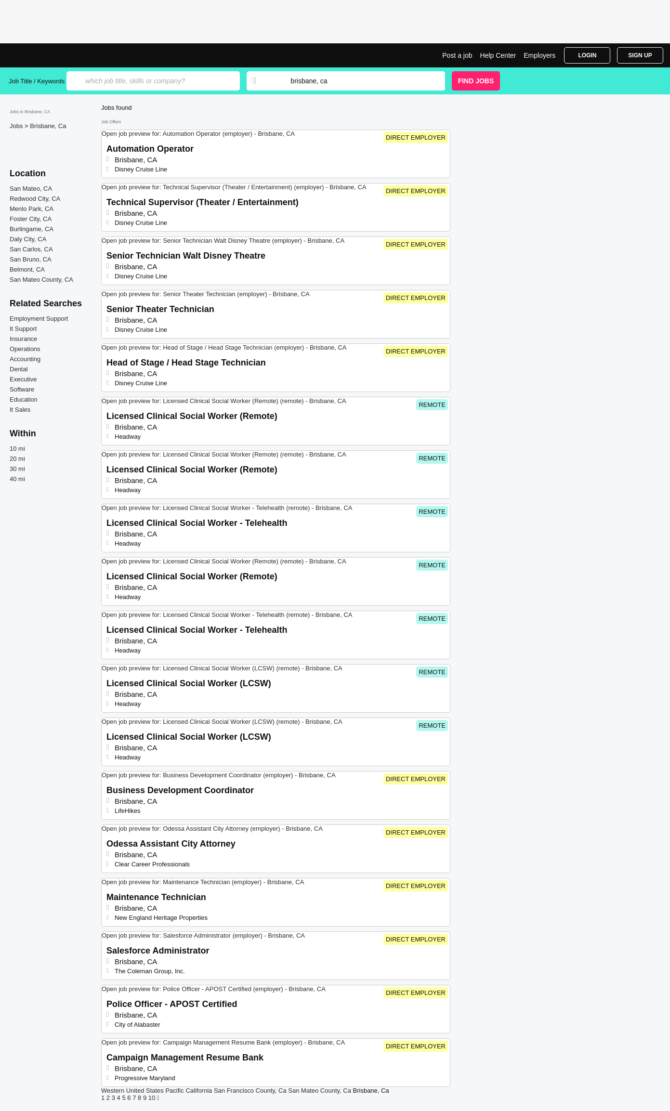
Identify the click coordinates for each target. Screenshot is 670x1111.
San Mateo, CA (31, 188)
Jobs (17, 126)
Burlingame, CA (31, 229)
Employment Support (39, 318)
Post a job (457, 55)
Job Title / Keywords (37, 81)
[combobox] (358, 81)
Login (587, 55)
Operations (25, 349)
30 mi (17, 468)
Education (24, 399)
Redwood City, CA (35, 198)
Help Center (498, 55)
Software (22, 389)
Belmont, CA (27, 269)
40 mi (17, 479)
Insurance (23, 338)
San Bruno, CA (31, 259)
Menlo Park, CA (31, 208)
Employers (539, 55)
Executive (23, 379)
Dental (19, 369)
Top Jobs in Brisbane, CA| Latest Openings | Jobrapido (45, 55)
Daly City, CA (28, 239)
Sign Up (640, 55)
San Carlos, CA (31, 249)
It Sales (20, 409)
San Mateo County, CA (41, 279)
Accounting (25, 359)
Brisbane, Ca (48, 126)
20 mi (17, 458)
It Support (23, 328)
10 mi (17, 448)
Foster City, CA (31, 218)
